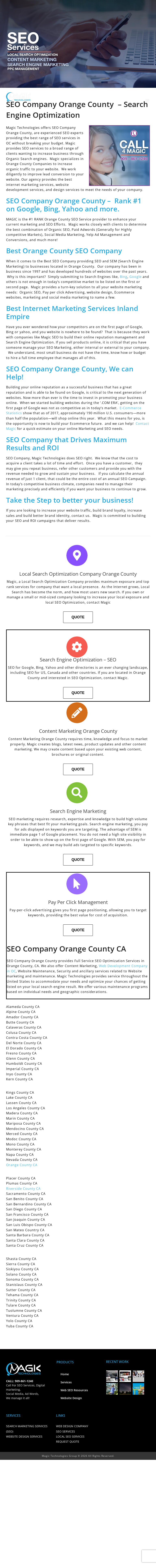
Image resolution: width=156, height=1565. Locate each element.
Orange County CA (21, 1165)
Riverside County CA (23, 1188)
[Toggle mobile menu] (147, 101)
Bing (123, 276)
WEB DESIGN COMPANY (72, 1426)
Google (135, 276)
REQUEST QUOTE (67, 1441)
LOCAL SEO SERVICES (70, 1436)
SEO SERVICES (65, 1431)
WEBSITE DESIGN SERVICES (24, 1436)
